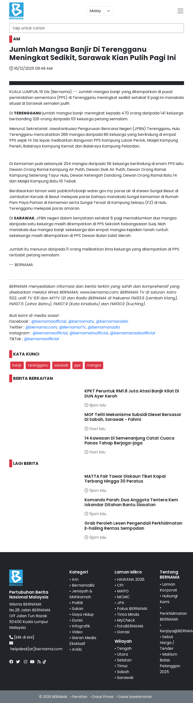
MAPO (123, 591)
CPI (120, 585)
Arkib (77, 649)
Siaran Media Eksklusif (82, 640)
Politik (77, 603)
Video (77, 632)
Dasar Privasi (103, 696)
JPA (120, 603)
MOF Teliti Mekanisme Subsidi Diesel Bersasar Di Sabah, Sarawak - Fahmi (132, 417)
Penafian (79, 696)
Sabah (123, 672)
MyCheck (126, 620)
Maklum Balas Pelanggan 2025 (170, 663)
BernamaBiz (83, 585)
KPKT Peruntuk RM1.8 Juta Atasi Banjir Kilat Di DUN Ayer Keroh (131, 393)
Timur (122, 666)
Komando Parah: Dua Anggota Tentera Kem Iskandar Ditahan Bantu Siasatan (131, 502)
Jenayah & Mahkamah (80, 594)
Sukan (77, 608)
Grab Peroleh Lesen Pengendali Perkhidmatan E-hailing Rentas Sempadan (133, 525)
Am (75, 579)
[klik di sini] (24, 637)
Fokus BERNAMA (132, 608)
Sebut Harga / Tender (167, 642)
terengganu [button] (38, 365)
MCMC (123, 597)
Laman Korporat (168, 587)
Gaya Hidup (83, 614)
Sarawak (125, 677)
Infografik (81, 626)
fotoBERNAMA (130, 626)
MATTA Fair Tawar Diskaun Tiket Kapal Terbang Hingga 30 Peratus (125, 478)
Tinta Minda (128, 614)
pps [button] (78, 365)
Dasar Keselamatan (135, 696)
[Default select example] (100, 11)
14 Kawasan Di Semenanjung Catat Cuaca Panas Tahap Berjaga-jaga (129, 440)
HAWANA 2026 (130, 579)
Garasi (123, 632)
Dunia (77, 620)
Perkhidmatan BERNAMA (173, 616)
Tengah (124, 648)
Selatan (124, 660)
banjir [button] (17, 365)
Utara (122, 654)
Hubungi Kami (168, 599)
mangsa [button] (94, 365)
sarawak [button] (61, 365)
